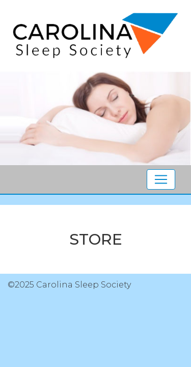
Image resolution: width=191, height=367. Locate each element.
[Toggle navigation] (161, 179)
